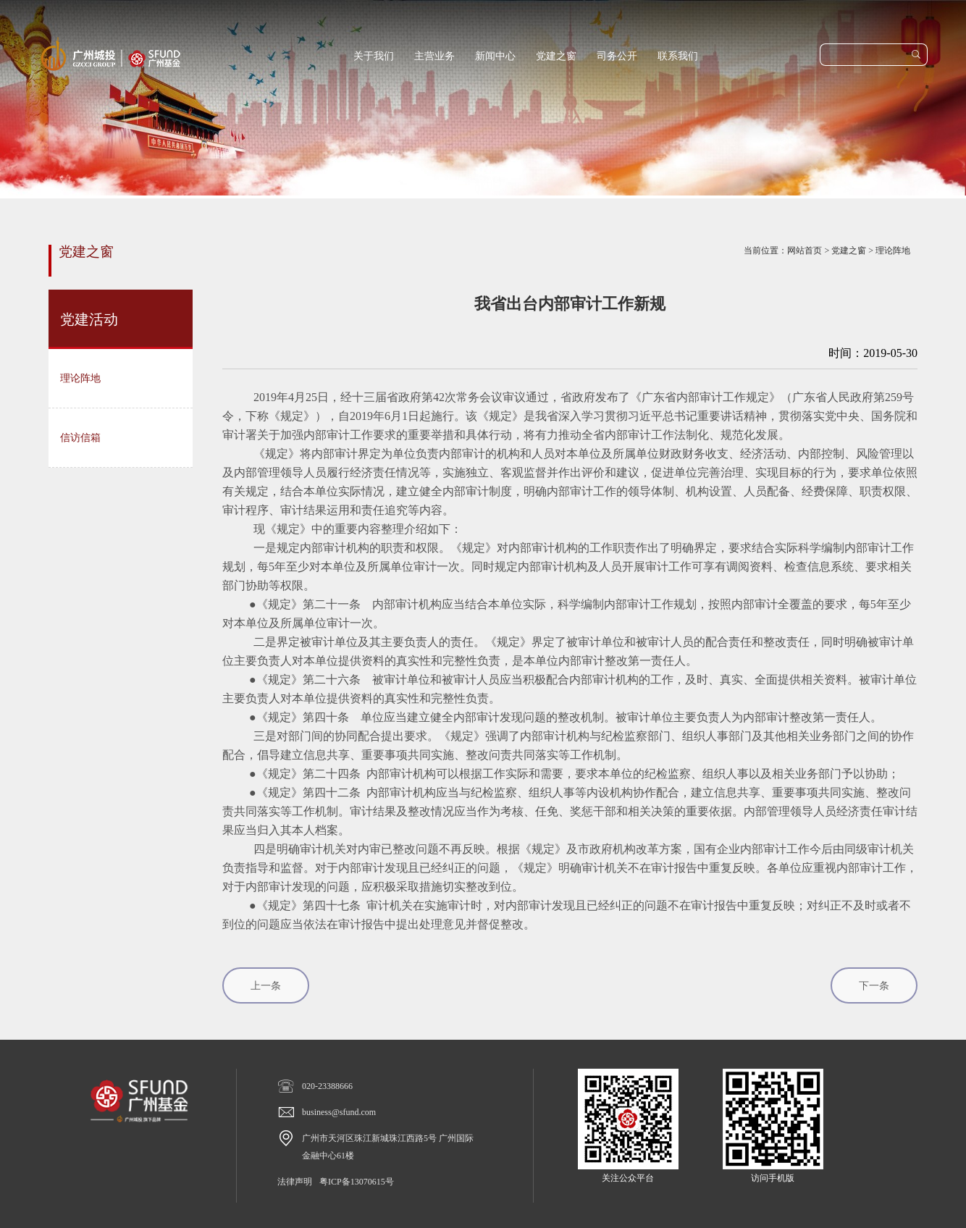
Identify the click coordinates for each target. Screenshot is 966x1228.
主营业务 (434, 56)
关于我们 (373, 56)
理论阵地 (892, 250)
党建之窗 (556, 56)
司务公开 (617, 56)
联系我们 (678, 56)
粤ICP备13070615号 (356, 1182)
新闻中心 (495, 56)
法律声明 (294, 1182)
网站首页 (804, 250)
